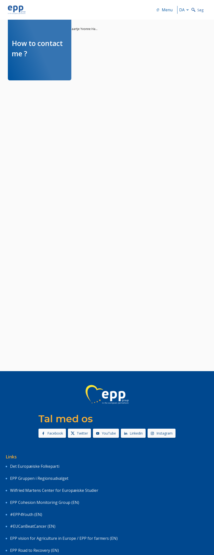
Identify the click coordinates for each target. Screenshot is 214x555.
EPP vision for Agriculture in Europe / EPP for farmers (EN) (64, 538)
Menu (164, 10)
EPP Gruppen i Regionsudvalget (39, 478)
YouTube (106, 433)
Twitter (79, 433)
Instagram (162, 433)
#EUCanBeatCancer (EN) (32, 526)
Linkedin (133, 433)
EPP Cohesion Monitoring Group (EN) (44, 502)
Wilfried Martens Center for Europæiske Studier (54, 490)
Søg (197, 10)
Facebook (52, 433)
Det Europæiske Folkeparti (34, 466)
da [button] (184, 10)
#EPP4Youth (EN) (26, 514)
